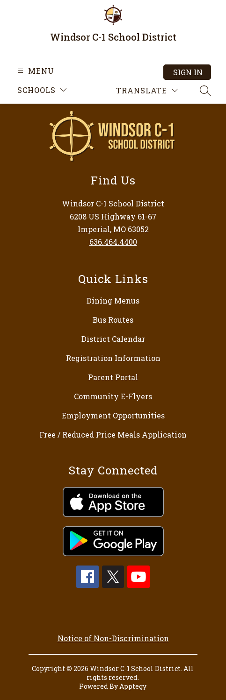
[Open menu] (34, 71)
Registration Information (113, 358)
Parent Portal (113, 377)
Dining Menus (113, 300)
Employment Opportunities (113, 415)
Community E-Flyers (113, 396)
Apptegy (132, 686)
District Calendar (113, 339)
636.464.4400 (113, 242)
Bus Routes (113, 320)
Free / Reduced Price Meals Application (113, 434)
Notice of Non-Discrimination (113, 638)
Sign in (188, 72)
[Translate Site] (147, 90)
